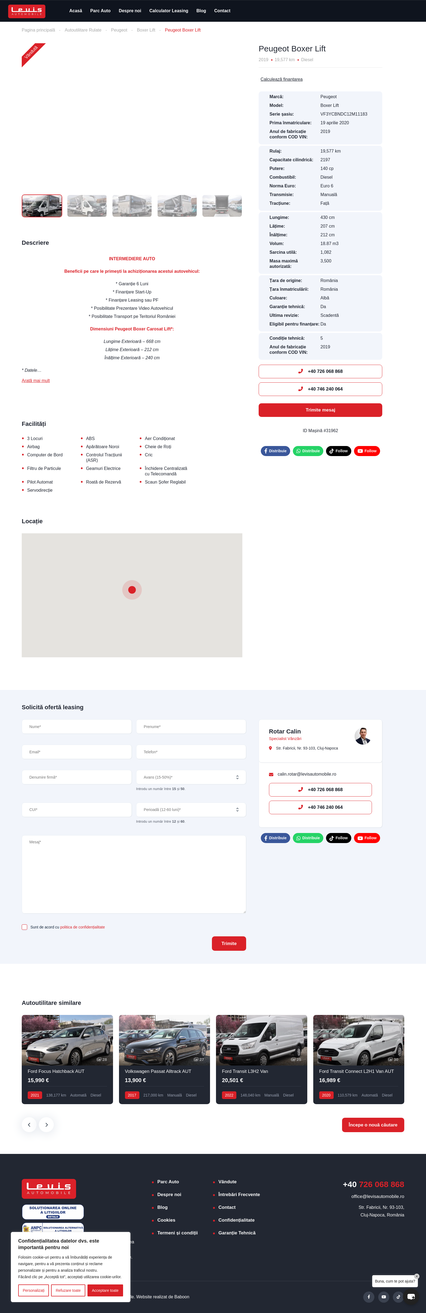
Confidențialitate (236, 1220)
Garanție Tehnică (237, 1232)
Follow (338, 450)
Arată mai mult (36, 380)
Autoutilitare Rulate (83, 30)
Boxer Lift (146, 30)
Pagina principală (38, 30)
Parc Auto (100, 10)
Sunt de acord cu (67, 927)
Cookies (166, 1220)
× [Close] (417, 1276)
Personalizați (34, 1290)
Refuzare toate (68, 1290)
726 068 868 (373, 1184)
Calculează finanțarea (282, 79)
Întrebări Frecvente (239, 1194)
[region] (70, 1267)
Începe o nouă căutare (373, 1125)
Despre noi (130, 10)
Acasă (75, 10)
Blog (201, 10)
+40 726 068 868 (320, 371)
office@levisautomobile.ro (377, 1196)
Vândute (227, 1181)
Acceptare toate (105, 1290)
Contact (222, 10)
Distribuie (275, 450)
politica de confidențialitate (82, 927)
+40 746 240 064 (320, 389)
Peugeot (119, 30)
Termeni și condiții (177, 1232)
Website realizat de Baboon (162, 1297)
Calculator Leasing (168, 10)
